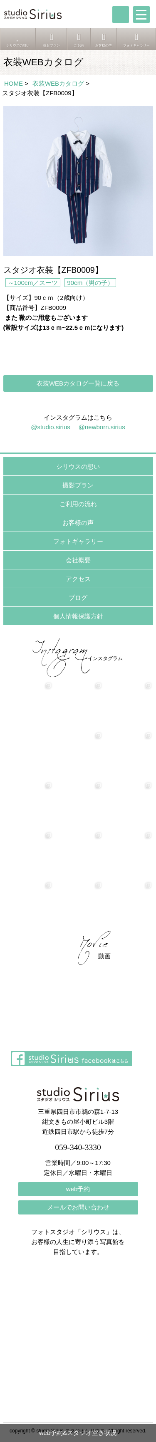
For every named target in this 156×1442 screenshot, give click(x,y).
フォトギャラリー (78, 541)
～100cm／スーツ (33, 282)
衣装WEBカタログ (58, 83)
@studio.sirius (50, 426)
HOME (13, 83)
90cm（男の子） (90, 282)
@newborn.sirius (102, 426)
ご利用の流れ (78, 503)
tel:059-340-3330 (120, 14)
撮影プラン (78, 485)
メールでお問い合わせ (78, 1207)
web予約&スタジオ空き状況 (78, 1432)
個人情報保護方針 (78, 616)
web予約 (78, 1188)
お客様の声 (78, 522)
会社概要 (78, 560)
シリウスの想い (78, 466)
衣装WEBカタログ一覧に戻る (78, 383)
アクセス (78, 578)
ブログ (78, 597)
